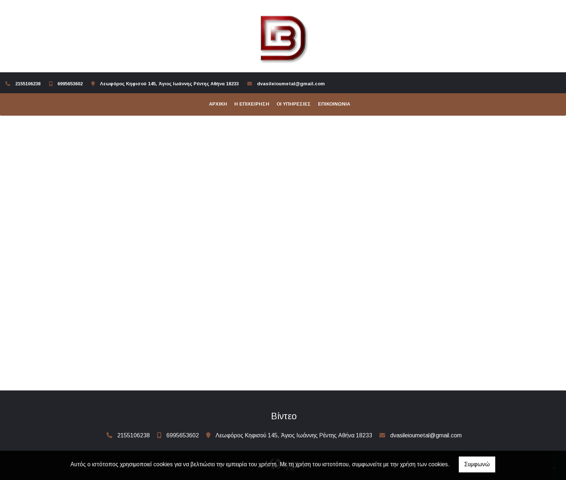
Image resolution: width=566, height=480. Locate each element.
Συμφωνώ (477, 464)
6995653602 (70, 83)
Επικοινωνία (334, 104)
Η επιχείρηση (251, 104)
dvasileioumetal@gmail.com (291, 83)
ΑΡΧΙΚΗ (218, 104)
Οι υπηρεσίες (294, 104)
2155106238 (27, 83)
